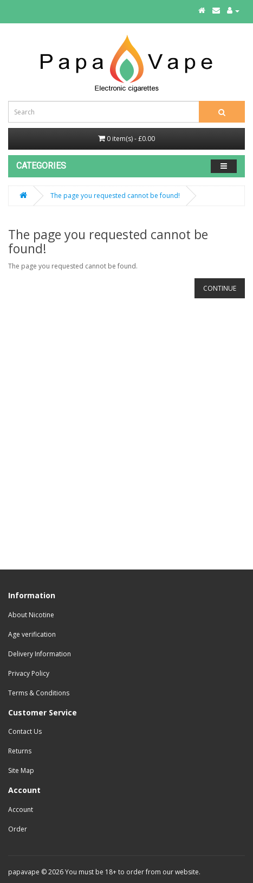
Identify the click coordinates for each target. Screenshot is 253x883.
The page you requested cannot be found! (115, 195)
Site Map (21, 770)
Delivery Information (39, 653)
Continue (219, 288)
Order (17, 829)
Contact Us (25, 731)
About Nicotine (31, 614)
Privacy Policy (28, 673)
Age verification (32, 634)
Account (20, 809)
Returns (19, 751)
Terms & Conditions (38, 693)
